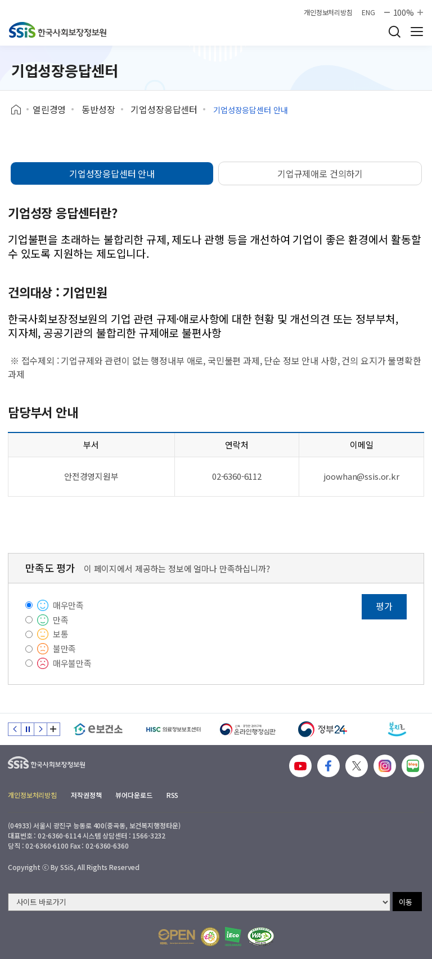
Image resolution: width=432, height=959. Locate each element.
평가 (384, 606)
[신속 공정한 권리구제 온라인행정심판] (247, 729)
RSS (172, 795)
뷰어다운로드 (133, 795)
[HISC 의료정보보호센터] (173, 729)
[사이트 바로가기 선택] (199, 902)
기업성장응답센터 (163, 109)
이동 (405, 901)
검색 (394, 31)
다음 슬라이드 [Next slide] (40, 729)
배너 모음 (53, 729)
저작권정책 (86, 795)
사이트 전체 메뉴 (417, 31)
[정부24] (322, 729)
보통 (61, 634)
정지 (27, 729)
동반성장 (98, 109)
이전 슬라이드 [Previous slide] (14, 729)
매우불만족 (72, 663)
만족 (61, 620)
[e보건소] (98, 729)
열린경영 (49, 109)
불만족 (64, 648)
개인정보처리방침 (328, 12)
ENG (368, 12)
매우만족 (68, 605)
